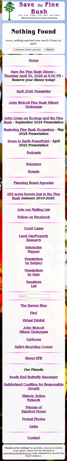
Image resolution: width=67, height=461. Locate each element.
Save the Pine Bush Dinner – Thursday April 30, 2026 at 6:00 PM (32, 74)
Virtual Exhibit (34, 320)
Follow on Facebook (34, 217)
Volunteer (33, 164)
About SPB (33, 358)
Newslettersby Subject (34, 261)
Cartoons (33, 339)
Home (34, 60)
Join (20, 210)
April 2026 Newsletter (33, 91)
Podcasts (34, 153)
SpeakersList (33, 284)
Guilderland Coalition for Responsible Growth (34, 386)
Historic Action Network (33, 398)
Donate (33, 171)
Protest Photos (33, 419)
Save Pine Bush (39, 8)
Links (33, 426)
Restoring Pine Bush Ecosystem (29, 130)
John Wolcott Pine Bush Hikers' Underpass (34, 105)
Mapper (34, 251)
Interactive (33, 247)
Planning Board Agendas (34, 183)
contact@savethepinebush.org (17, 453)
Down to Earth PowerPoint (28, 141)
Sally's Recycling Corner (34, 347)
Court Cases (33, 228)
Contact (33, 438)
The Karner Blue (34, 306)
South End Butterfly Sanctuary (33, 377)
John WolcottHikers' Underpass (33, 330)
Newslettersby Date (34, 272)
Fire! (33, 313)
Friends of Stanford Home (33, 409)
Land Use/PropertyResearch (33, 238)
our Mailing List (37, 210)
